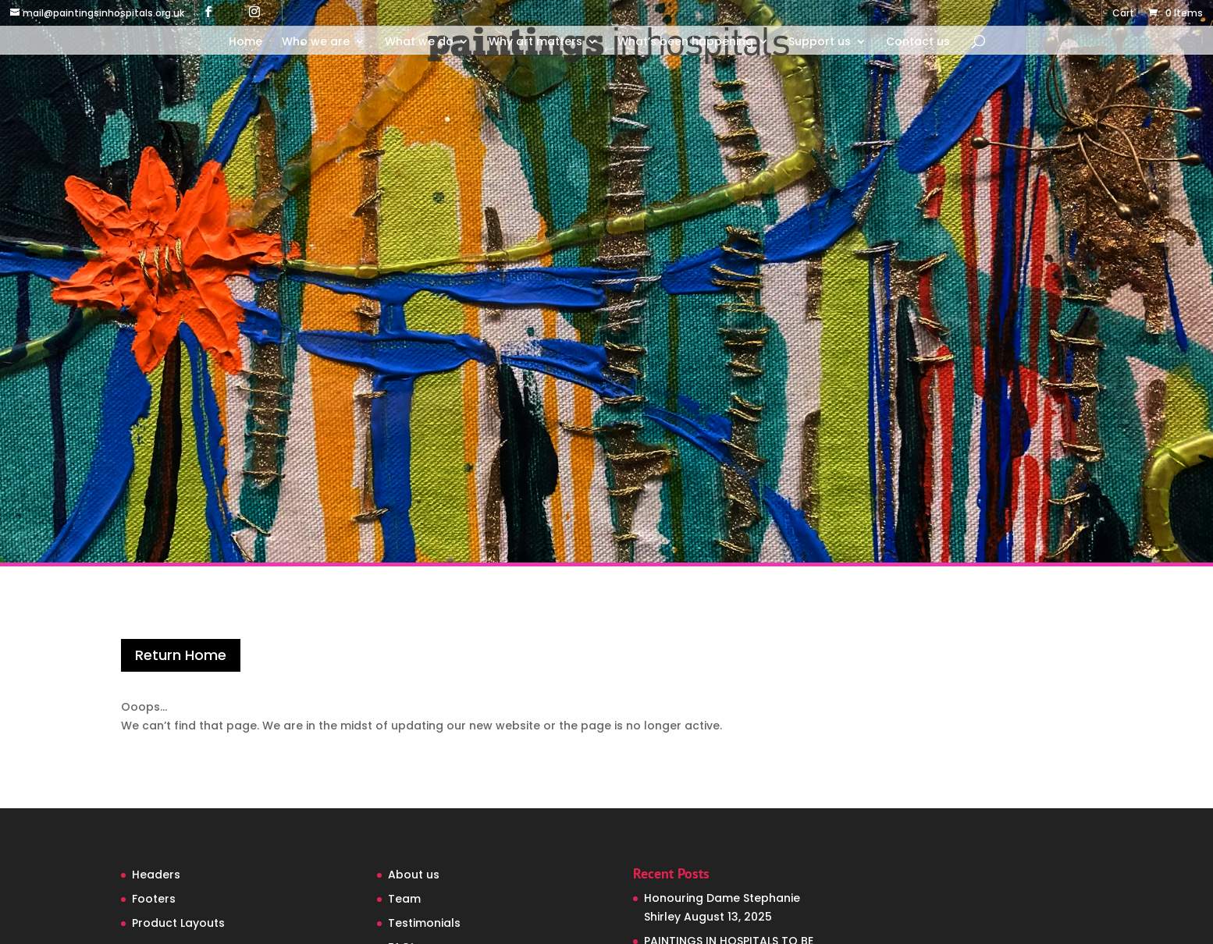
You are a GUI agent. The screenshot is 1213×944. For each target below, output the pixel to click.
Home (245, 42)
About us (413, 874)
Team (404, 899)
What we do (419, 42)
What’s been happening (685, 42)
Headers (156, 874)
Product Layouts (178, 923)
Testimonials (424, 923)
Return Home (180, 655)
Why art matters (535, 42)
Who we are (316, 42)
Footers (154, 899)
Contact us (918, 42)
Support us (819, 42)
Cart (1123, 14)
